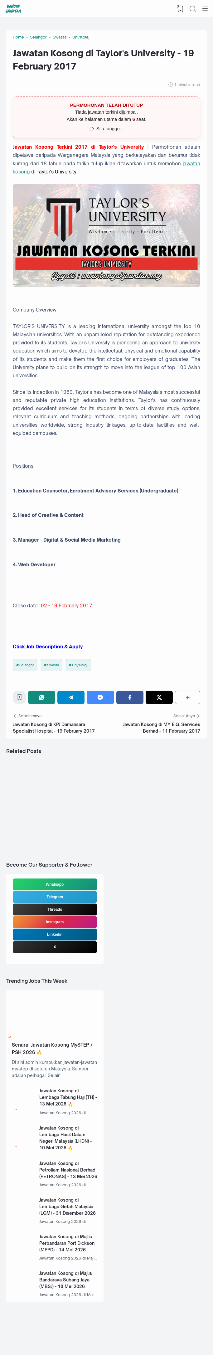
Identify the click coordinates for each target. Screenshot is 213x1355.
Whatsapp (55, 884)
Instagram (55, 922)
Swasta (53, 665)
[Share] (187, 697)
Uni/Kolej (79, 665)
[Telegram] (71, 697)
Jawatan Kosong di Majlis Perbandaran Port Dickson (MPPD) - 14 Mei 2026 (66, 1243)
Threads (54, 909)
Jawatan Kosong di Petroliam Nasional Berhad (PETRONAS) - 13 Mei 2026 (68, 1170)
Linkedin (54, 934)
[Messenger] (100, 697)
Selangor (26, 665)
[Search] (192, 8)
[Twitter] (159, 697)
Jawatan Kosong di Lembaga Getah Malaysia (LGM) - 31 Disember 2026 (67, 1206)
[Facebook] (129, 697)
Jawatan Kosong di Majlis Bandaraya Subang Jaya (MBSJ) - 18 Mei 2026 (65, 1279)
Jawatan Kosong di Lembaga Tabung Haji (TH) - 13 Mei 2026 (68, 1097)
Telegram (55, 897)
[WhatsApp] (41, 697)
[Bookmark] (19, 699)
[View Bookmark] (180, 8)
